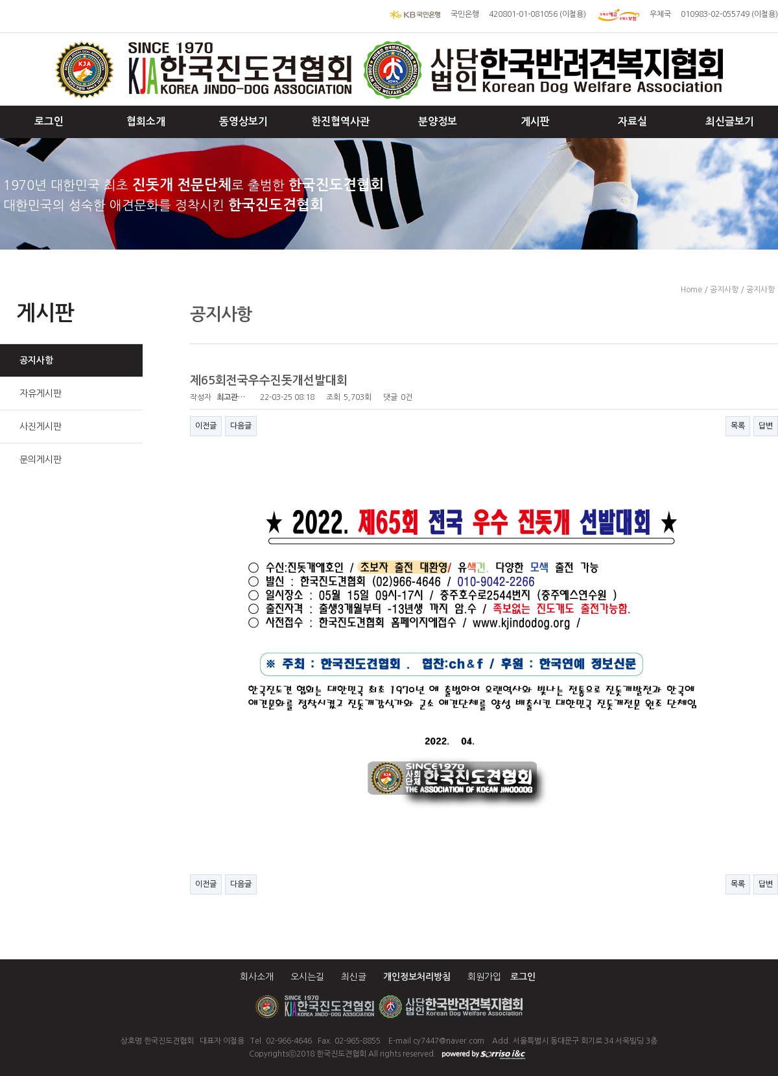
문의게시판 (40, 459)
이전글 (206, 426)
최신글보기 (729, 121)
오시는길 (307, 976)
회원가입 (484, 976)
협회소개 (145, 121)
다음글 (241, 426)
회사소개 (257, 976)
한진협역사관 (340, 121)
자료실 (632, 121)
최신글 (353, 976)
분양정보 (437, 121)
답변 (766, 426)
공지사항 (36, 360)
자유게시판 (40, 393)
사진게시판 (40, 426)
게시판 (535, 121)
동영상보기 (243, 121)
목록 (738, 426)
